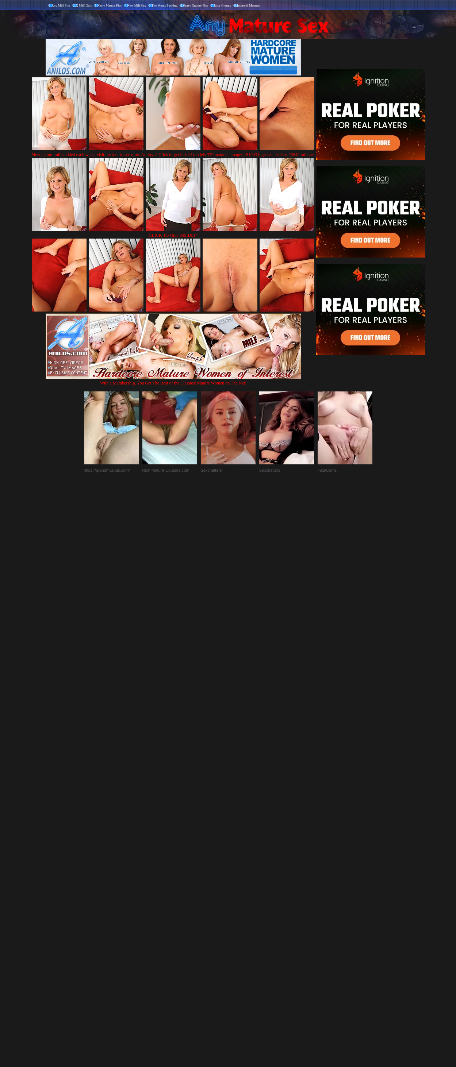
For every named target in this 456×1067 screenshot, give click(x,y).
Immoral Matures (248, 5)
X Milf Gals (84, 5)
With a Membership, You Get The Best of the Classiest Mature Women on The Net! (173, 380)
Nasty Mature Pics (109, 5)
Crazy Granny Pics (195, 5)
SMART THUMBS (241, 915)
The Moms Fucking (164, 5)
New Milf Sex (136, 5)
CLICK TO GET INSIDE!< (173, 235)
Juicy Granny (222, 5)
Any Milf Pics (60, 5)
